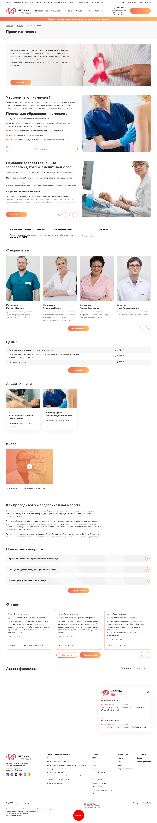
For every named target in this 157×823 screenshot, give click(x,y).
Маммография (88, 236)
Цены (70, 11)
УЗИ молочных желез (63, 229)
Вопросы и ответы (98, 772)
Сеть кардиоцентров (54, 758)
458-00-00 (117, 7)
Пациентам (29, 2)
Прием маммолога (21, 614)
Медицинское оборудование (78, 2)
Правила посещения (99, 783)
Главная (9, 2)
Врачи (139, 758)
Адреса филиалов (144, 762)
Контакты (99, 11)
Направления (41, 11)
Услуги (20, 26)
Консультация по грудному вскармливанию (28, 229)
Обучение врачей (42, 2)
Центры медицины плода (55, 772)
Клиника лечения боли (55, 783)
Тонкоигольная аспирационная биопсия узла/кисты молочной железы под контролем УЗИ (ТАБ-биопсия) (41, 236)
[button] (148, 692)
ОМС (94, 758)
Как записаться (97, 2)
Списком (141, 668)
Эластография (104, 229)
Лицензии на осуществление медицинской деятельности (17, 764)
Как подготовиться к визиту (102, 790)
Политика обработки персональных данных (14, 769)
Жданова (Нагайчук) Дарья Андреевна (30, 618)
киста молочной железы (58, 196)
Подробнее (13, 427)
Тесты (88, 11)
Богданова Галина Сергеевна (125, 618)
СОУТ (94, 794)
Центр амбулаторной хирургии (58, 761)
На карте (125, 668)
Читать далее (41, 149)
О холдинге (18, 2)
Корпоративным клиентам (101, 776)
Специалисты (57, 11)
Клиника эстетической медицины (59, 779)
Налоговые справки (99, 779)
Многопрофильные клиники (57, 769)
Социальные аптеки (58, 2)
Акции (79, 11)
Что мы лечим (97, 787)
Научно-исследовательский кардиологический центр (66, 776)
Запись (78, 815)
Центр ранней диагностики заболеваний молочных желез (68, 765)
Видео (94, 769)
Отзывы (94, 765)
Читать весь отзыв (15, 636)
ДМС (94, 761)
